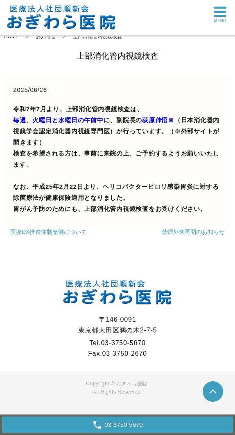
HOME (11, 36)
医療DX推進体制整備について (48, 232)
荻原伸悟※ (158, 120)
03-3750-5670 (123, 424)
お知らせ (46, 36)
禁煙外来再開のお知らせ (193, 232)
